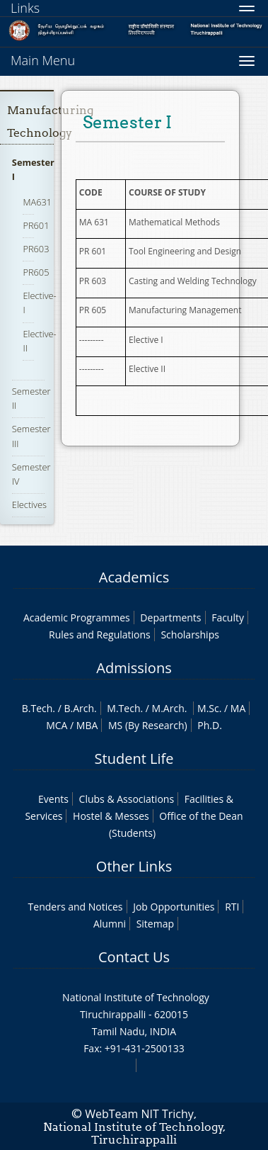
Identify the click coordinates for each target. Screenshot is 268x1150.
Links (25, 8)
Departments (170, 617)
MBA (87, 725)
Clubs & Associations (127, 799)
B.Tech (37, 708)
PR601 (36, 225)
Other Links (134, 866)
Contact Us (134, 956)
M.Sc (208, 708)
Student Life (134, 758)
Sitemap (155, 923)
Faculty (227, 617)
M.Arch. (169, 708)
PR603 (36, 248)
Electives (29, 504)
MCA (56, 725)
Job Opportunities (173, 906)
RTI (232, 906)
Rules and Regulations (100, 634)
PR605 (36, 272)
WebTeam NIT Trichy (139, 1114)
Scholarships (190, 634)
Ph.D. (209, 725)
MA (238, 708)
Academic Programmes (76, 617)
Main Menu (43, 60)
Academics (134, 577)
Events (53, 799)
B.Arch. (80, 708)
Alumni (109, 923)
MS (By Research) (147, 725)
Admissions (133, 667)
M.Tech (123, 708)
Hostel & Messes (111, 816)
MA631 (37, 202)
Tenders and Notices (75, 906)
